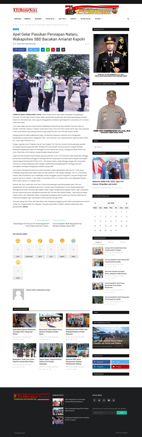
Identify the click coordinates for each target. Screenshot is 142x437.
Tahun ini (123, 242)
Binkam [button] (28, 19)
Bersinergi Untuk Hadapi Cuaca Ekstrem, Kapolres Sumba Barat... (50, 332)
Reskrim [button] (38, 19)
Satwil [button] (98, 19)
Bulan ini (110, 242)
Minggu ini (98, 242)
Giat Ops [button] (63, 19)
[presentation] (122, 160)
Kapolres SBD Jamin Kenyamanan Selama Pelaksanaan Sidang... (74, 361)
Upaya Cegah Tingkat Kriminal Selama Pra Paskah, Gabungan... (50, 361)
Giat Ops (21, 25)
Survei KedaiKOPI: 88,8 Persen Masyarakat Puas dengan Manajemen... (115, 285)
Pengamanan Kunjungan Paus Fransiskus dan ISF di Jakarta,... (77, 419)
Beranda (17, 19)
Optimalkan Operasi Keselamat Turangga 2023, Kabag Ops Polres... (24, 332)
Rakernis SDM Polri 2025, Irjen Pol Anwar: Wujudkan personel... (107, 182)
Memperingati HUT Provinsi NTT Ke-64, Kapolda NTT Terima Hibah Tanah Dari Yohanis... (31, 225)
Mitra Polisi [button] (86, 19)
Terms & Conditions (122, 433)
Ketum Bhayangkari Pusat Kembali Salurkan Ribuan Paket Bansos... (75, 400)
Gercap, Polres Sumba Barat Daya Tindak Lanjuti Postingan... (116, 249)
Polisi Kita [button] (50, 19)
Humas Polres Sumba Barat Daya (24, 44)
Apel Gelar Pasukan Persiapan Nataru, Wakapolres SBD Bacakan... (116, 272)
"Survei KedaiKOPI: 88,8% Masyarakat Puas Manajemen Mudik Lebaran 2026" (67, 225)
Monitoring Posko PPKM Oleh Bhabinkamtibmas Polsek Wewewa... (76, 332)
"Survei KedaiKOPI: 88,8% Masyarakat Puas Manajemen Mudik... (117, 261)
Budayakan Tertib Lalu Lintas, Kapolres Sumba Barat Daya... (24, 360)
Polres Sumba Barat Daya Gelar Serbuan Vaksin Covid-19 (77, 410)
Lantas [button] (73, 19)
